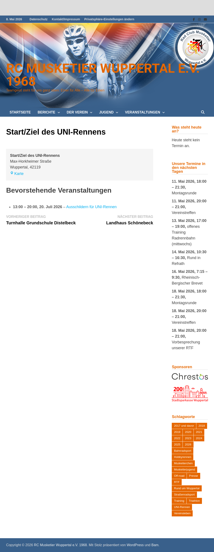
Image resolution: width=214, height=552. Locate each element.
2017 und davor (184, 425)
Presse (193, 475)
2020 (188, 432)
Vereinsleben (182, 513)
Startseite (20, 112)
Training (179, 500)
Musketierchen (183, 463)
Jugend (106, 112)
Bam (154, 545)
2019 (177, 432)
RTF (177, 482)
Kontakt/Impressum (66, 19)
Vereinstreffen (184, 213)
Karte (16, 173)
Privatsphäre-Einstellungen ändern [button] (109, 19)
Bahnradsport (182, 450)
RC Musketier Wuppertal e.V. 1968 (103, 75)
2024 (199, 438)
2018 (201, 425)
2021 (199, 432)
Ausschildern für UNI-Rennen (91, 207)
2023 (188, 438)
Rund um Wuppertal (186, 488)
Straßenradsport (184, 494)
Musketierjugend (184, 469)
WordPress (135, 545)
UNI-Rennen (182, 507)
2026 (188, 444)
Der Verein (77, 112)
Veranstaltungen (142, 112)
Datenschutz (38, 19)
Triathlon (194, 500)
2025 (177, 444)
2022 (177, 438)
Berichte (46, 112)
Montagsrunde (184, 193)
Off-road (179, 475)
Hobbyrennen (182, 457)
